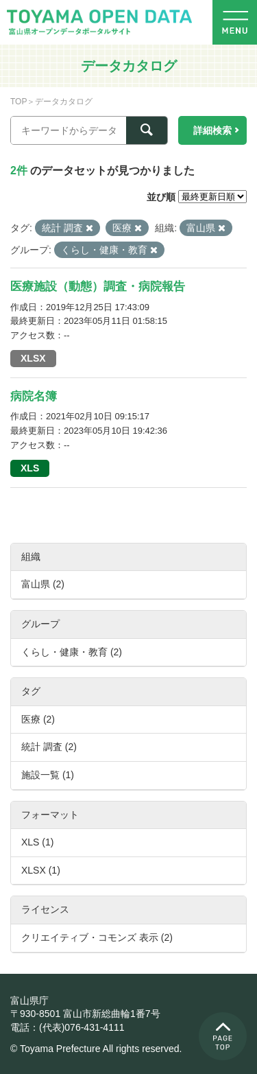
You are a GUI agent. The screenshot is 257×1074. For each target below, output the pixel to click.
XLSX (33, 358)
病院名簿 (33, 396)
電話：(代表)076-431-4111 (67, 1027)
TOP (18, 101)
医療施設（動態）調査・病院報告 (97, 286)
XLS (30, 468)
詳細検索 (212, 130)
